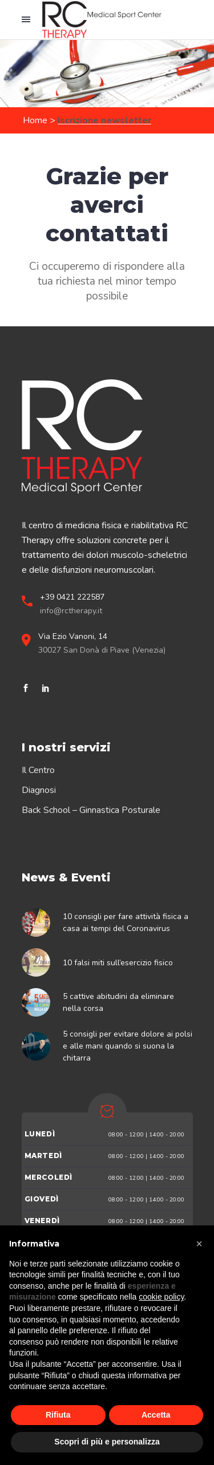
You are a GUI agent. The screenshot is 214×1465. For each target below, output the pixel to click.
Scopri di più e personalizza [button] (106, 1441)
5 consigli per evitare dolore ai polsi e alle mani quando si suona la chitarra (127, 1046)
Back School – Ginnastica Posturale (91, 810)
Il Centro (38, 770)
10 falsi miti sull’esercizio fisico (118, 962)
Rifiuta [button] (58, 1414)
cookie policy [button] (161, 1296)
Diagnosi (39, 790)
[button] (199, 1244)
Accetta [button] (156, 1414)
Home (35, 120)
